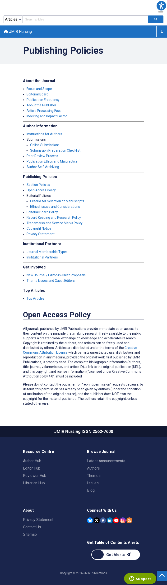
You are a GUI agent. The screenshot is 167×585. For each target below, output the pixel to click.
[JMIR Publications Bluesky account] (90, 520)
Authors (93, 468)
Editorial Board (37, 94)
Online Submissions (45, 145)
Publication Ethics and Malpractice (52, 161)
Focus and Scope (39, 89)
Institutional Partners (42, 257)
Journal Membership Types (47, 252)
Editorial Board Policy (42, 212)
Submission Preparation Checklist (55, 150)
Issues (93, 483)
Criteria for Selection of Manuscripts (57, 201)
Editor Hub (31, 468)
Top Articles (35, 298)
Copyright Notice (39, 228)
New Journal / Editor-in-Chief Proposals (56, 275)
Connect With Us (102, 510)
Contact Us (32, 527)
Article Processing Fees (44, 111)
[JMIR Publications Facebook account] (103, 520)
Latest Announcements (106, 461)
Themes (94, 475)
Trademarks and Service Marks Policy (55, 223)
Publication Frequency (43, 100)
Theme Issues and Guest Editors (51, 281)
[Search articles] (155, 19)
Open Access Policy (41, 190)
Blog (91, 490)
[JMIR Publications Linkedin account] (110, 520)
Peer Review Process (42, 156)
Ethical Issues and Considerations (55, 206)
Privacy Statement (41, 234)
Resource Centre (38, 451)
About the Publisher (41, 105)
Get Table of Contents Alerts (113, 542)
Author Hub (32, 461)
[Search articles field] (85, 19)
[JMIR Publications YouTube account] (116, 520)
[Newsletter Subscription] (115, 555)
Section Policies (38, 185)
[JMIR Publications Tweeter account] (97, 520)
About (28, 510)
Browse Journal (101, 451)
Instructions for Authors (44, 134)
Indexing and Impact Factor (47, 116)
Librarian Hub (34, 483)
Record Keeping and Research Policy (54, 217)
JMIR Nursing (18, 31)
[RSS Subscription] (129, 520)
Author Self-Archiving (43, 167)
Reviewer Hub (34, 475)
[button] (161, 5)
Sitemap (30, 534)
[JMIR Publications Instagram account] (123, 520)
